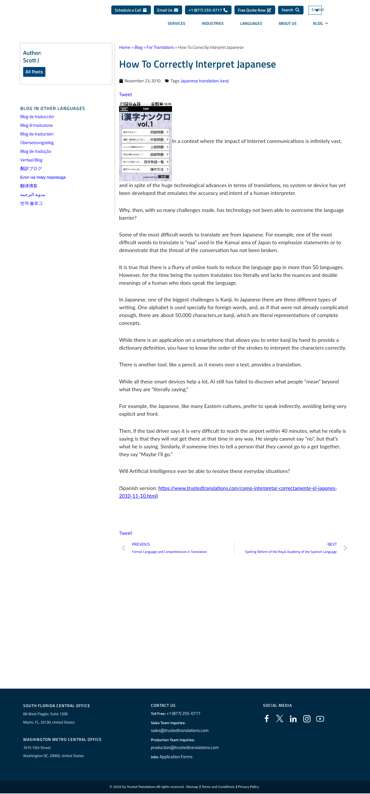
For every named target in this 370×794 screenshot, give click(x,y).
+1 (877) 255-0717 (208, 12)
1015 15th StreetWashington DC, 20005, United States (53, 752)
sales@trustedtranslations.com (180, 731)
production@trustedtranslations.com (184, 748)
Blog (321, 25)
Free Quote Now (255, 12)
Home (124, 47)
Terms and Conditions (218, 787)
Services (176, 25)
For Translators (160, 47)
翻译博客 (29, 186)
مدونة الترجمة (32, 195)
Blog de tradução (35, 151)
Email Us (168, 12)
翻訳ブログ (31, 169)
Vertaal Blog (31, 160)
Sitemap (192, 787)
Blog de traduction (36, 134)
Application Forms (178, 757)
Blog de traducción (37, 117)
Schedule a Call (131, 12)
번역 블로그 (31, 203)
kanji (224, 80)
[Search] (291, 12)
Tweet (125, 94)
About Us (288, 25)
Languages (251, 25)
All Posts (34, 71)
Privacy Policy (248, 787)
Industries (213, 25)
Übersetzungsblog (37, 143)
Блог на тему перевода (43, 177)
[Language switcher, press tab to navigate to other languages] (323, 12)
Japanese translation (200, 80)
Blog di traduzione (36, 125)
